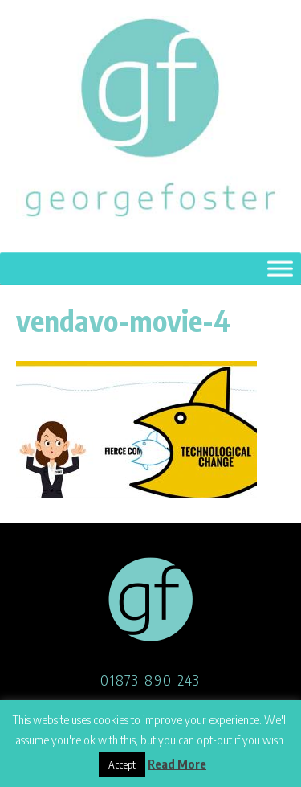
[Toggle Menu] (280, 269)
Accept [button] (122, 764)
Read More (177, 763)
